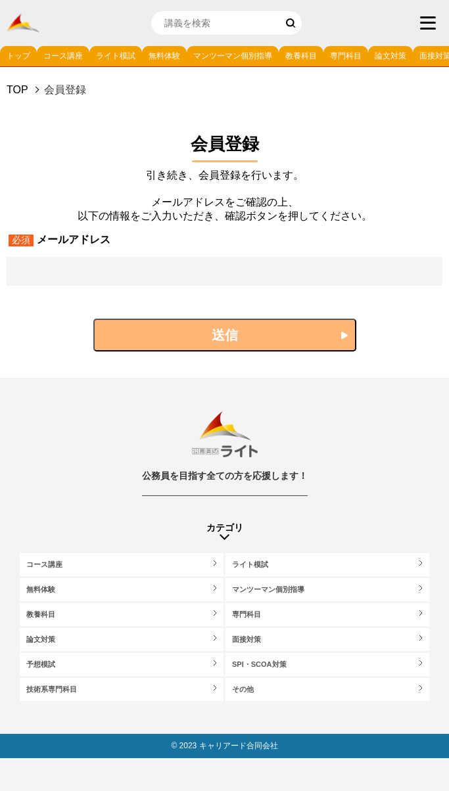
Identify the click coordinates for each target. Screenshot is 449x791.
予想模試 (40, 664)
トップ (18, 55)
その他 (243, 689)
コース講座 (63, 55)
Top (17, 89)
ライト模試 (115, 55)
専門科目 (346, 55)
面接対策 (246, 639)
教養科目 (301, 55)
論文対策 (390, 55)
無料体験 (164, 55)
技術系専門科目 (51, 689)
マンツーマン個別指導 (232, 55)
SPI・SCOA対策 (259, 664)
